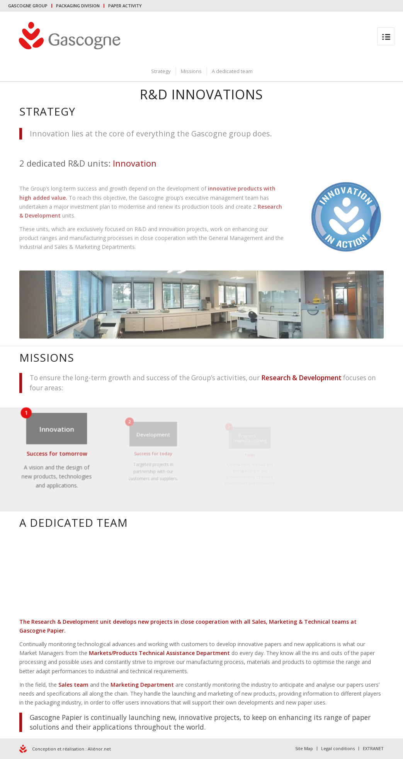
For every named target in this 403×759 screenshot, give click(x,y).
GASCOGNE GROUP (28, 6)
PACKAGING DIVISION (78, 6)
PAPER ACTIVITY (125, 6)
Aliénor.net (99, 749)
